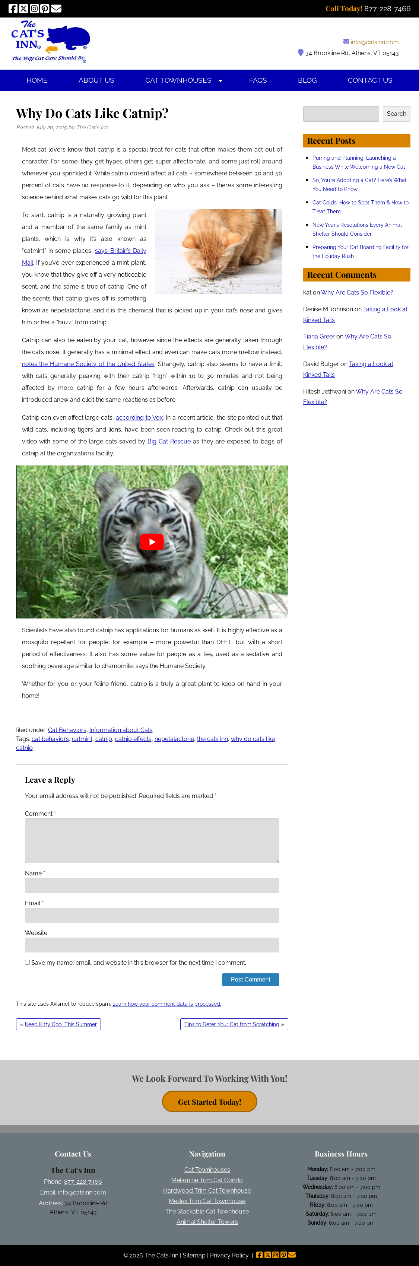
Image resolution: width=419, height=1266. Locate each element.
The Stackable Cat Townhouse (207, 1211)
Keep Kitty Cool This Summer (61, 1024)
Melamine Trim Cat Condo (207, 1180)
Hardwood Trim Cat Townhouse (207, 1190)
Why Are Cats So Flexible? (357, 292)
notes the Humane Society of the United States (88, 364)
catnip (103, 738)
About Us (96, 80)
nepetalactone (174, 738)
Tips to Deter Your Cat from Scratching (231, 1024)
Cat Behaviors (67, 730)
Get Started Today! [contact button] (209, 1102)
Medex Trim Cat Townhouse (207, 1201)
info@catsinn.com (375, 42)
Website (36, 932)
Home (37, 80)
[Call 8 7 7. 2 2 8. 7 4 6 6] (387, 8)
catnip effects (133, 738)
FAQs (258, 80)
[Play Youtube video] (152, 541)
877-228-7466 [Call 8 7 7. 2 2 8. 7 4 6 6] (83, 1181)
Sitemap (194, 1255)
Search (396, 113)
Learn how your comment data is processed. (166, 1004)
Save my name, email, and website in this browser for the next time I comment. (138, 962)
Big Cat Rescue (169, 441)
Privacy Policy (229, 1255)
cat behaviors (50, 738)
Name (35, 873)
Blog (307, 80)
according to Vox (139, 417)
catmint (82, 738)
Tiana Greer (319, 336)
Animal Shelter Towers (207, 1221)
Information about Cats (121, 730)
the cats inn (212, 738)
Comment (40, 813)
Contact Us (370, 80)
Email (34, 903)
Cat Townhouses (178, 80)
